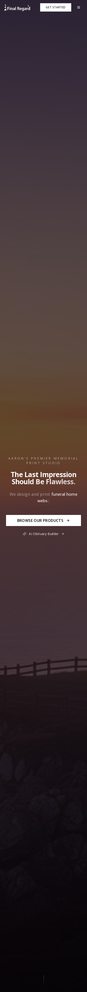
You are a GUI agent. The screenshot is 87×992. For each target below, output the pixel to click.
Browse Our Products (43, 520)
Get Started (56, 7)
